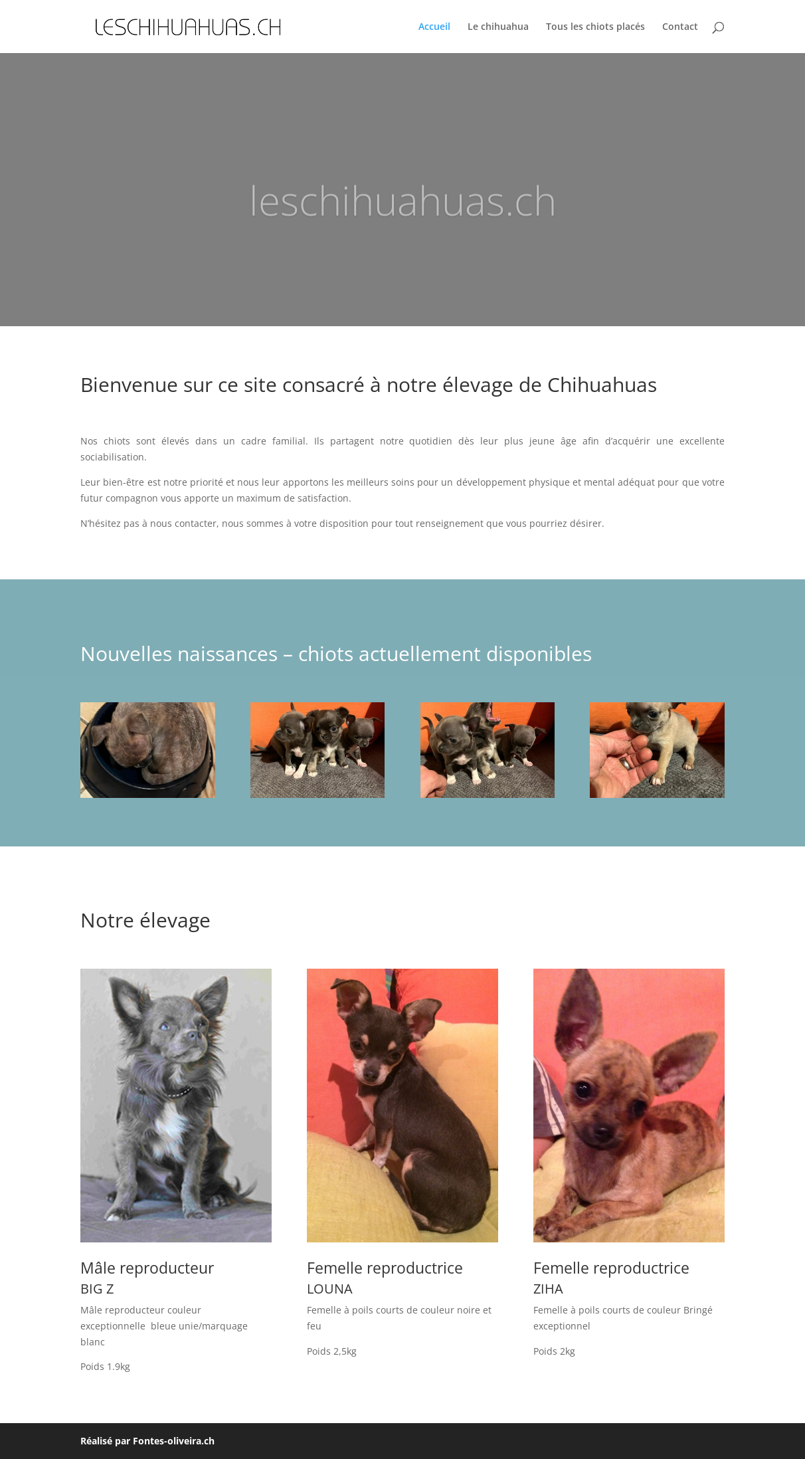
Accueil (434, 27)
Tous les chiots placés (595, 27)
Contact (680, 27)
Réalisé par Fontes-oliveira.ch (147, 1440)
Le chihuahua (498, 27)
